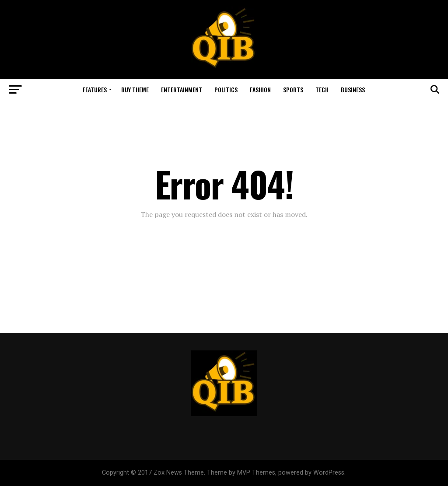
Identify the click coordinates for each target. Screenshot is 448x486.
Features (95, 89)
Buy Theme (135, 89)
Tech (322, 89)
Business (353, 89)
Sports (293, 89)
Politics (226, 89)
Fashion (260, 89)
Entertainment (181, 89)
